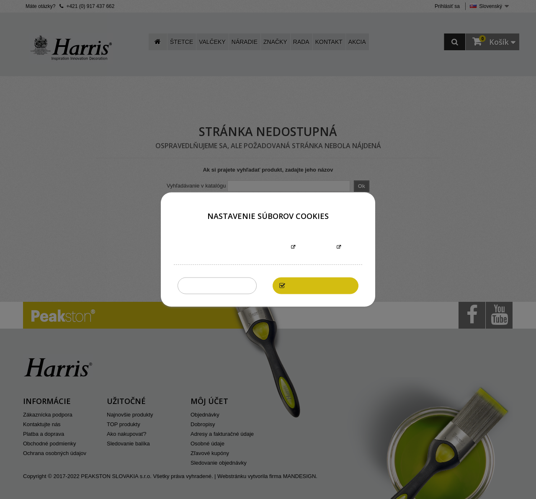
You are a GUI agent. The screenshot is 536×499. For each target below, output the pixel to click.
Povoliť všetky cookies (320, 285)
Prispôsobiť (316, 247)
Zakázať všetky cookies (217, 285)
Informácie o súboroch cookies (241, 247)
